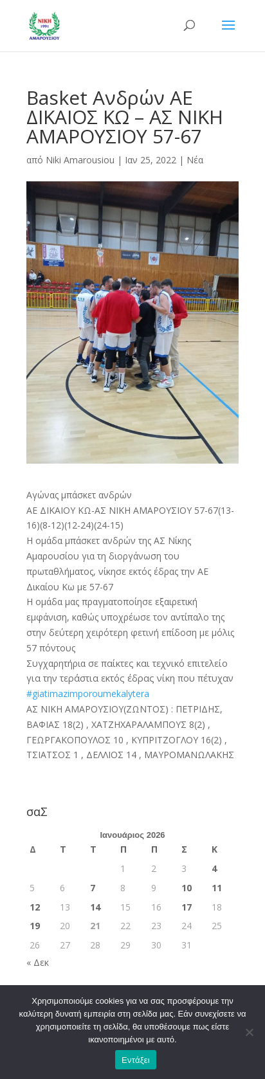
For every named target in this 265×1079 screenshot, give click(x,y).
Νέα (195, 160)
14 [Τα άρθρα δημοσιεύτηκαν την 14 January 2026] (95, 907)
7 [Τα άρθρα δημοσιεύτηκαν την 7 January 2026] (92, 888)
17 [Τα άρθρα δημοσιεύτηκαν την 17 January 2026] (186, 907)
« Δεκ (37, 962)
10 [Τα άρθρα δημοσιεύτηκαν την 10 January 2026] (186, 888)
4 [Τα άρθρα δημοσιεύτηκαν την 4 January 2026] (214, 868)
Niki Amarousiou (80, 160)
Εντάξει (136, 1060)
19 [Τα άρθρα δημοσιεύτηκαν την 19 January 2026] (35, 926)
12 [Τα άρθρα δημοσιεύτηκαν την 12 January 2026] (35, 907)
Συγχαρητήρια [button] (129, 671)
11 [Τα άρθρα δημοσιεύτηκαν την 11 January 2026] (217, 888)
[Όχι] (248, 1032)
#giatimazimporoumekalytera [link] (87, 693)
